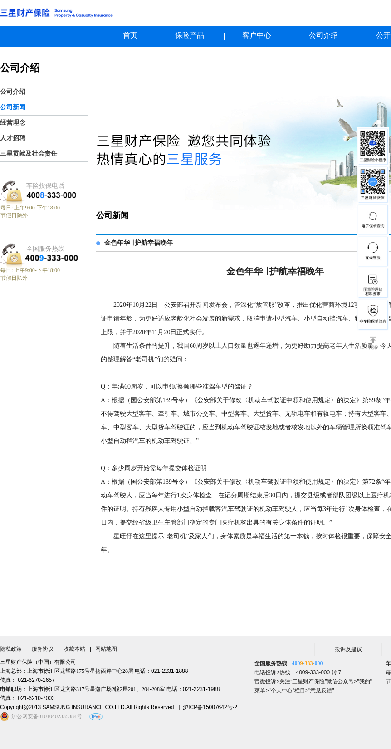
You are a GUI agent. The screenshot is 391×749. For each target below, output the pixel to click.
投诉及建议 (348, 649)
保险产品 (189, 35)
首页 (130, 35)
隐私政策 (11, 649)
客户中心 (256, 35)
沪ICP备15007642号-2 (210, 707)
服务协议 (43, 649)
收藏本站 (74, 649)
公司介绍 (323, 35)
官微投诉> (266, 681)
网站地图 (106, 649)
